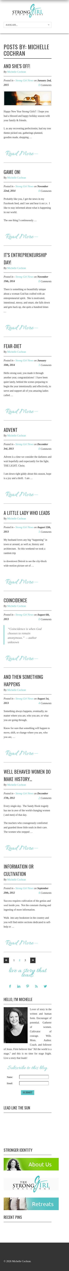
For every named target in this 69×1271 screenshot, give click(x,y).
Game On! (12, 171)
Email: (10, 1083)
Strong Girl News (24, 80)
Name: (10, 1077)
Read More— (22, 154)
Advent (10, 429)
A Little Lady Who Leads (27, 512)
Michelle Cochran (16, 71)
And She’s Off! (17, 66)
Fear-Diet (13, 346)
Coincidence (15, 600)
